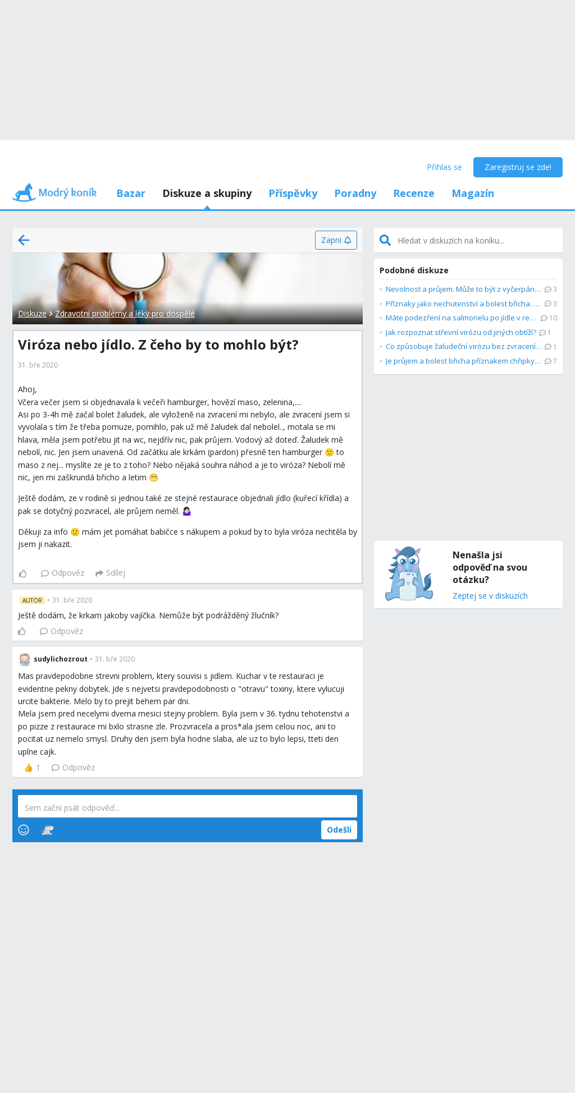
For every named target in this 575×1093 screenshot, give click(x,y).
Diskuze (32, 313)
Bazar (130, 193)
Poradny (355, 193)
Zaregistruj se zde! (518, 167)
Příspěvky (292, 193)
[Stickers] (47, 829)
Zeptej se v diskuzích (490, 596)
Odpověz (62, 572)
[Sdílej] (110, 573)
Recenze (414, 193)
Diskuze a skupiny (207, 193)
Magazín (472, 193)
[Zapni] (336, 240)
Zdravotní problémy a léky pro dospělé (125, 313)
